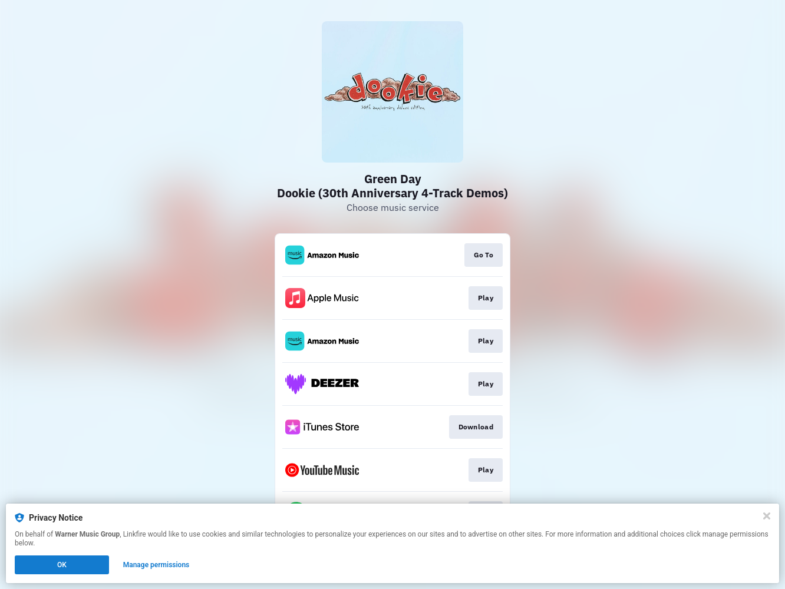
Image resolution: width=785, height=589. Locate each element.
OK (62, 565)
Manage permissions (156, 565)
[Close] (766, 516)
